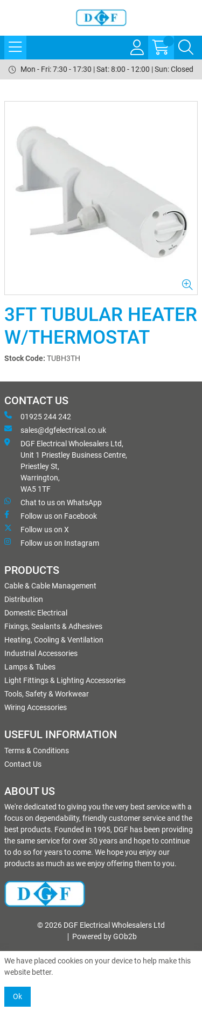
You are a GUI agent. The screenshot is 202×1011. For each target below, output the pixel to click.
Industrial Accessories (41, 653)
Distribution (23, 599)
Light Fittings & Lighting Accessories (65, 680)
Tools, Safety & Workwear (46, 693)
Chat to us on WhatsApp (53, 502)
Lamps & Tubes (29, 666)
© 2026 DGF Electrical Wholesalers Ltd (101, 925)
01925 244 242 (37, 416)
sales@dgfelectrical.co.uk (55, 429)
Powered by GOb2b (104, 936)
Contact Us (22, 764)
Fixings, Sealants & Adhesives (53, 626)
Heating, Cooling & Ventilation (53, 639)
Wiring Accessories (35, 707)
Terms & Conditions (36, 750)
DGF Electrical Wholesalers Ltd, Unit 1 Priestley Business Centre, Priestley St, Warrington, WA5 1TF (65, 465)
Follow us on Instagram (51, 542)
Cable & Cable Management (50, 585)
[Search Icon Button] (186, 47)
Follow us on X (36, 529)
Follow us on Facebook (50, 515)
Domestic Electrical (35, 612)
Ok (17, 996)
